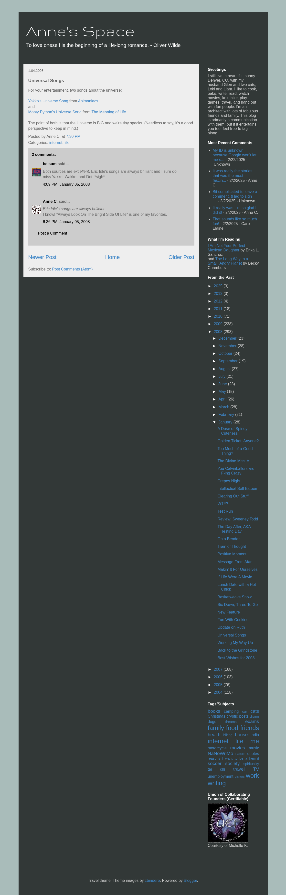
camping (231, 711)
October (225, 353)
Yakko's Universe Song (48, 101)
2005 (218, 685)
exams (252, 721)
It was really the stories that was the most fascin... (233, 175)
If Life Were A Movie (234, 577)
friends (249, 727)
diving (254, 716)
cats (254, 711)
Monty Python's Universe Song (55, 112)
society (232, 763)
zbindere (152, 880)
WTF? (222, 504)
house (241, 734)
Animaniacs (88, 101)
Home (112, 257)
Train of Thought (231, 546)
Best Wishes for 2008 (235, 658)
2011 (218, 309)
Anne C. (50, 201)
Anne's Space (80, 30)
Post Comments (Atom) (72, 269)
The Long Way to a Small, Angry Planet (228, 261)
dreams (231, 722)
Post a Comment (52, 233)
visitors (239, 776)
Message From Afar (234, 562)
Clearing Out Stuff (232, 496)
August (225, 369)
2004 (218, 692)
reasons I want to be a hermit (233, 758)
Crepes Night (228, 481)
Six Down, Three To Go (237, 605)
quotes (253, 754)
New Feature (228, 612)
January (225, 422)
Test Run (225, 511)
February (226, 414)
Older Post (181, 257)
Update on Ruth (231, 627)
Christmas (216, 716)
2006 (218, 677)
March (224, 407)
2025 (218, 286)
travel (239, 769)
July (222, 376)
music (254, 748)
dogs (212, 722)
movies (237, 747)
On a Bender (228, 539)
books (214, 711)
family (216, 727)
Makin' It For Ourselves (237, 569)
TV (256, 769)
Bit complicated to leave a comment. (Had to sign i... (235, 196)
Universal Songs (231, 635)
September (228, 361)
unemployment (220, 776)
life (66, 142)
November (227, 346)
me (254, 741)
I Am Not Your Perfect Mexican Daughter (226, 248)
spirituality (251, 764)
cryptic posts (238, 716)
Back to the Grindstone (237, 650)
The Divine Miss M (233, 461)
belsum (50, 164)
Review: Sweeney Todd (237, 519)
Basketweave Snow (234, 597)
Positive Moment (231, 554)
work (252, 775)
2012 (218, 301)
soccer (215, 763)
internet (55, 142)
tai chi (216, 769)
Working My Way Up (235, 643)
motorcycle (217, 748)
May (222, 391)
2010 (218, 316)
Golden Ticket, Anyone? (238, 441)
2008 (218, 332)
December (227, 338)
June (223, 384)
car (244, 711)
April (222, 399)
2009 (218, 324)
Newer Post (42, 257)
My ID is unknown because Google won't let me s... (234, 155)
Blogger (190, 880)
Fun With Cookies (232, 620)
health (214, 734)
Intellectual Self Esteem (237, 488)
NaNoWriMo (220, 753)
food (232, 727)
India (255, 735)
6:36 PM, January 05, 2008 (66, 222)
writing (217, 783)
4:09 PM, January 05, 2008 (66, 184)
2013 (218, 293)
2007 (218, 669)
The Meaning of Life (108, 112)
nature (240, 754)
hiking (228, 735)
